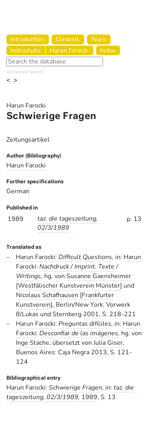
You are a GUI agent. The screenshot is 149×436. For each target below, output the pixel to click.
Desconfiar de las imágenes (78, 333)
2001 (91, 314)
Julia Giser (108, 342)
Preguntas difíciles (84, 323)
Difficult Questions (85, 257)
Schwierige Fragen (75, 387)
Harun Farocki (69, 50)
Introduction (27, 39)
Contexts (67, 39)
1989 (89, 397)
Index (107, 50)
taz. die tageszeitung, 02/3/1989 (67, 223)
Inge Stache (32, 342)
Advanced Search (24, 72)
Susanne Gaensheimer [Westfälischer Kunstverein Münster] (73, 281)
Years (98, 39)
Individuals (25, 50)
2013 (99, 352)
